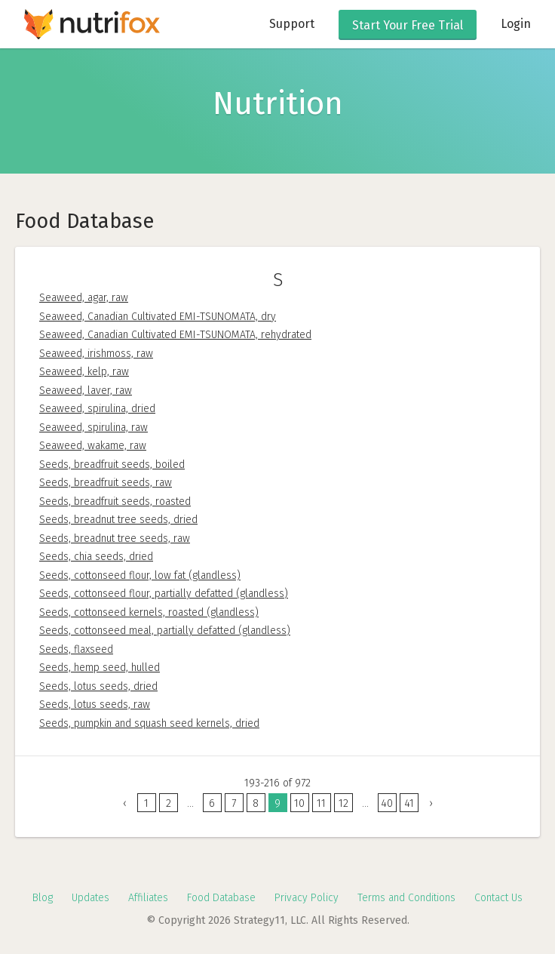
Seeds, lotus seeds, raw (94, 704)
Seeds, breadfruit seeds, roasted (115, 501)
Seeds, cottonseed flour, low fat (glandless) (140, 575)
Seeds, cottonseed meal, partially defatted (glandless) (164, 630)
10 (299, 803)
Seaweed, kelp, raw (84, 371)
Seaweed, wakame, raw (92, 445)
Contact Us (498, 897)
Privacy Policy (306, 897)
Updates (90, 897)
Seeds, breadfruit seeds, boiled (112, 464)
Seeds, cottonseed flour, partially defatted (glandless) (163, 593)
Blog (42, 897)
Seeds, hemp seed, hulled (99, 667)
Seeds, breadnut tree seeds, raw (114, 538)
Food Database (221, 897)
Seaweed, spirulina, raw (93, 427)
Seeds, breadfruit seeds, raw (105, 482)
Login (516, 24)
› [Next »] (431, 803)
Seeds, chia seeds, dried (96, 556)
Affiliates (148, 897)
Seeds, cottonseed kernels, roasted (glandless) (149, 612)
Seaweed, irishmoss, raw (96, 353)
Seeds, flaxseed (76, 649)
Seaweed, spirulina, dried (97, 408)
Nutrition (278, 103)
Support (291, 24)
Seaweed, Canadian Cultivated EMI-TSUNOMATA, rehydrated (175, 334)
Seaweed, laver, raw (85, 390)
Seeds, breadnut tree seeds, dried (118, 519)
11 (321, 803)
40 (387, 803)
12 (343, 803)
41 (409, 803)
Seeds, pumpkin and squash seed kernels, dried (149, 723)
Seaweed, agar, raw (83, 297)
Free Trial (407, 25)
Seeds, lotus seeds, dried (98, 686)
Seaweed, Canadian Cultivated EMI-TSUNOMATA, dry (157, 316)
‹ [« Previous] (125, 803)
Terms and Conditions (406, 897)
